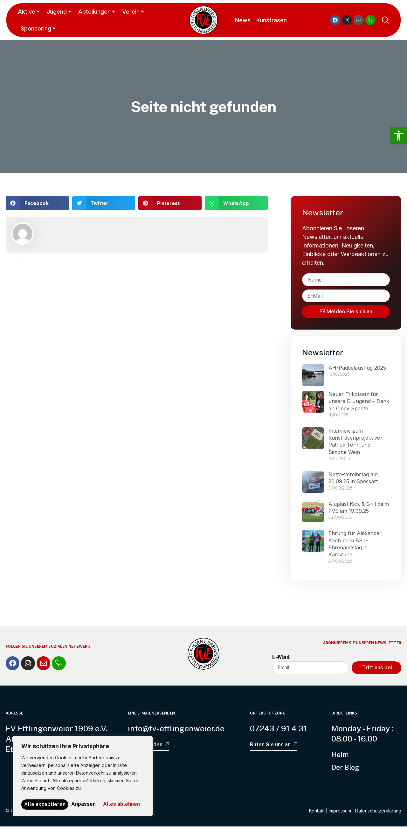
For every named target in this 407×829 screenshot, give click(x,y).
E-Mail (281, 658)
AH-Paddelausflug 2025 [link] (357, 369)
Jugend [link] (59, 11)
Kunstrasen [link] (270, 20)
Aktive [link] (29, 11)
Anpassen (47, 794)
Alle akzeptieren (82, 804)
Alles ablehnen (109, 794)
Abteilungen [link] (97, 11)
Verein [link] (133, 11)
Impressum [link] (340, 813)
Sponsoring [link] (39, 28)
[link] (398, 135)
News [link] (242, 20)
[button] (37, 203)
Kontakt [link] (317, 813)
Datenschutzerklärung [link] (378, 813)
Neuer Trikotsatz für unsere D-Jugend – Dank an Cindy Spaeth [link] (358, 403)
